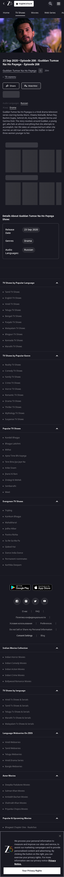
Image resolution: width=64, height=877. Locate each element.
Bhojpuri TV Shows (14, 334)
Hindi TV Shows (12, 304)
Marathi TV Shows (13, 346)
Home (6, 12)
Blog (43, 635)
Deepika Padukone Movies (17, 784)
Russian (24, 103)
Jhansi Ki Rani (11, 474)
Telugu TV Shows (13, 310)
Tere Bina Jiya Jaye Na (15, 461)
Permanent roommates (16, 558)
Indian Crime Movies (15, 675)
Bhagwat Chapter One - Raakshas (21, 827)
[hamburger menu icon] (58, 3)
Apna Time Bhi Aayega (15, 455)
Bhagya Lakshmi (12, 443)
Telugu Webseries (13, 754)
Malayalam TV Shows (15, 328)
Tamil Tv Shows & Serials (16, 705)
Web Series (50, 12)
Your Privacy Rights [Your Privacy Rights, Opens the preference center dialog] (32, 870)
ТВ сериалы (10, 76)
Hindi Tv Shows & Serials (16, 699)
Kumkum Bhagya (13, 516)
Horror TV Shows (13, 389)
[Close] (60, 836)
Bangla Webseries (13, 766)
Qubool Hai (10, 546)
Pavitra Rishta (11, 534)
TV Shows (20, 12)
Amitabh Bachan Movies (16, 796)
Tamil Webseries (13, 748)
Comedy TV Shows (13, 370)
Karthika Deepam (13, 565)
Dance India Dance (14, 552)
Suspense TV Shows (14, 419)
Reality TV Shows (13, 364)
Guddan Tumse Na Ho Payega (19, 70)
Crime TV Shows (12, 383)
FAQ (37, 611)
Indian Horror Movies (15, 657)
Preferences (46, 623)
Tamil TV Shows (12, 292)
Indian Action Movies (15, 669)
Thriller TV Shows (13, 407)
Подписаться (24, 4)
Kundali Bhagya (12, 437)
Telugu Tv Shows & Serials (17, 711)
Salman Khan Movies (15, 790)
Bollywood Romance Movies (18, 681)
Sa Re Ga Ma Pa (12, 540)
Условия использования (21, 623)
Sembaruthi (10, 486)
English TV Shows (13, 298)
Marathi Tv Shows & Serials (18, 717)
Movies (34, 12)
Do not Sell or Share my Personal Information (30, 629)
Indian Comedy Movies (16, 663)
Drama (13, 107)
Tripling (8, 510)
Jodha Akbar (10, 528)
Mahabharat (11, 522)
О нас (24, 611)
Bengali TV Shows (13, 316)
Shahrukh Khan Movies (16, 803)
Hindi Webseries (12, 742)
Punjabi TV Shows (13, 322)
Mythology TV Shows (14, 413)
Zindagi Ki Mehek (13, 480)
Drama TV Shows (13, 401)
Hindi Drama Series (14, 760)
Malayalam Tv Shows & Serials (19, 723)
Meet (7, 492)
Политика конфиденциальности (31, 617)
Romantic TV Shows (14, 395)
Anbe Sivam (10, 467)
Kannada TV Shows (14, 340)
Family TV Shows (13, 376)
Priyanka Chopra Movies (16, 809)
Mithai (8, 449)
